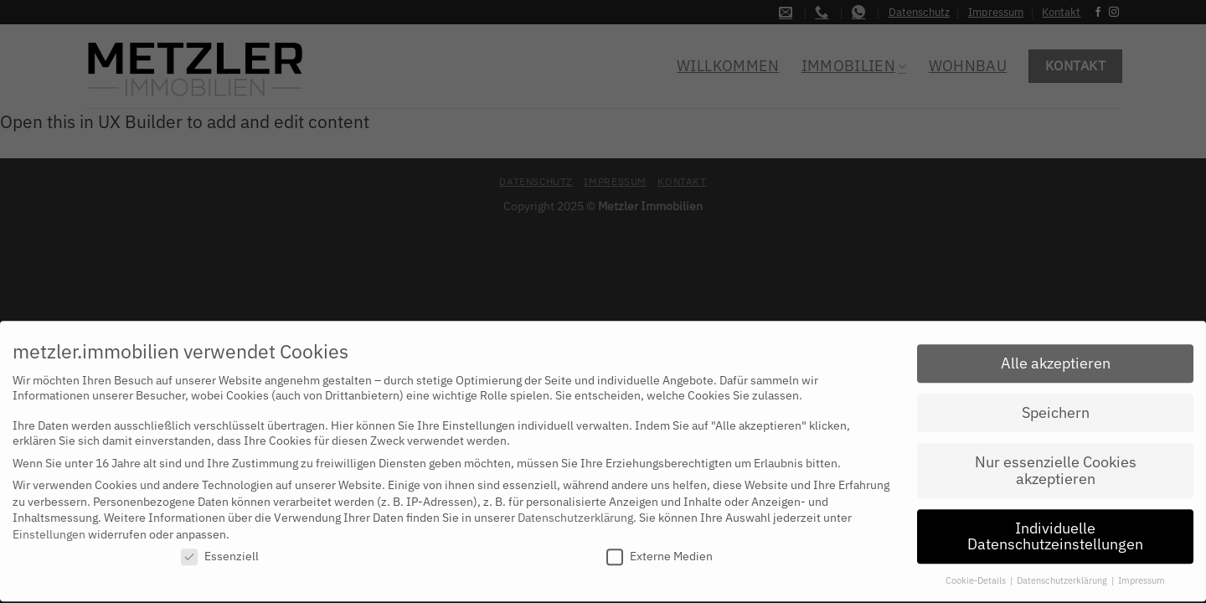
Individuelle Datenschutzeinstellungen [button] (1055, 528)
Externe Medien (659, 548)
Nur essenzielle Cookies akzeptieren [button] (1055, 463)
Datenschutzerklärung (575, 510)
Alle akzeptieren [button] (1056, 355)
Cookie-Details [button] (977, 573)
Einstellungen (49, 525)
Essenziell (220, 548)
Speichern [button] (1056, 405)
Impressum (1141, 573)
